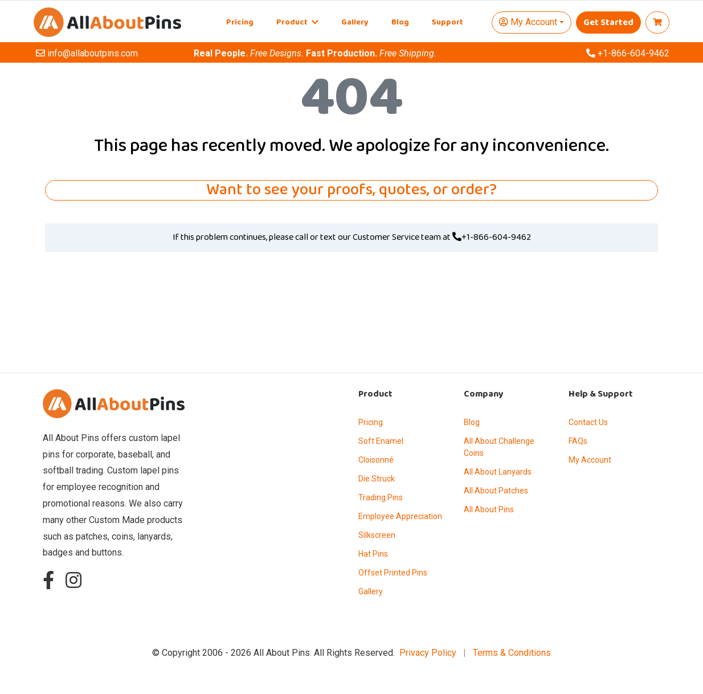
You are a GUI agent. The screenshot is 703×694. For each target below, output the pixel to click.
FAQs (578, 441)
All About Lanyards (498, 471)
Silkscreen (376, 535)
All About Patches (496, 490)
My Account (590, 459)
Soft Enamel (380, 441)
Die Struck (376, 478)
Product (297, 22)
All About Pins (489, 509)
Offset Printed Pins (392, 572)
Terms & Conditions (512, 652)
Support (447, 22)
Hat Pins (373, 553)
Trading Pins (380, 497)
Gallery (355, 22)
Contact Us (588, 422)
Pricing (240, 22)
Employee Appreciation (400, 516)
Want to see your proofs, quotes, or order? (351, 190)
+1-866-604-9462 (491, 237)
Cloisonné (376, 459)
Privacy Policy (427, 652)
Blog (400, 22)
